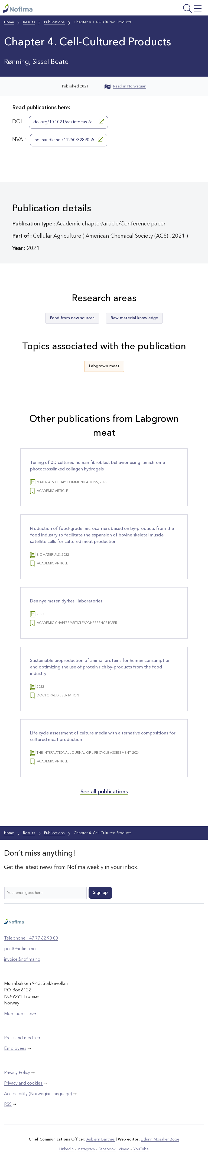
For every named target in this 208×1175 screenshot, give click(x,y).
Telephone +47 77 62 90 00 (31, 939)
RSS (8, 1106)
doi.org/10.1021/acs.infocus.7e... (68, 121)
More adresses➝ (20, 1015)
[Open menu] (168, 9)
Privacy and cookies (23, 1084)
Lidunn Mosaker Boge (160, 1140)
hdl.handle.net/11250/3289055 (68, 139)
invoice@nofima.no (22, 961)
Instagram (86, 1150)
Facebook (107, 1150)
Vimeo (124, 1150)
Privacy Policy (17, 1074)
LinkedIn (67, 1150)
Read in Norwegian (125, 86)
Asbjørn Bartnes (101, 1140)
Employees (15, 1050)
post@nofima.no (20, 950)
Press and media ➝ (22, 1039)
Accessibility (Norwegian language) (38, 1095)
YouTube (141, 1150)
